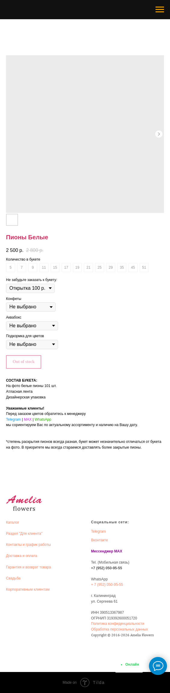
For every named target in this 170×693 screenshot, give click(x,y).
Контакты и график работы (28, 545)
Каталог (12, 522)
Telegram (13, 419)
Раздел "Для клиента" (24, 533)
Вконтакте (99, 540)
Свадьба (13, 578)
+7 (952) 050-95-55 (106, 568)
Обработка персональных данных (119, 629)
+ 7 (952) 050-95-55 (107, 585)
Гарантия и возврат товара (28, 567)
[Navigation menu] (160, 10)
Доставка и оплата (21, 556)
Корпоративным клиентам (28, 589)
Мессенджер (102, 551)
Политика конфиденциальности (117, 624)
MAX (28, 419)
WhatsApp (43, 419)
